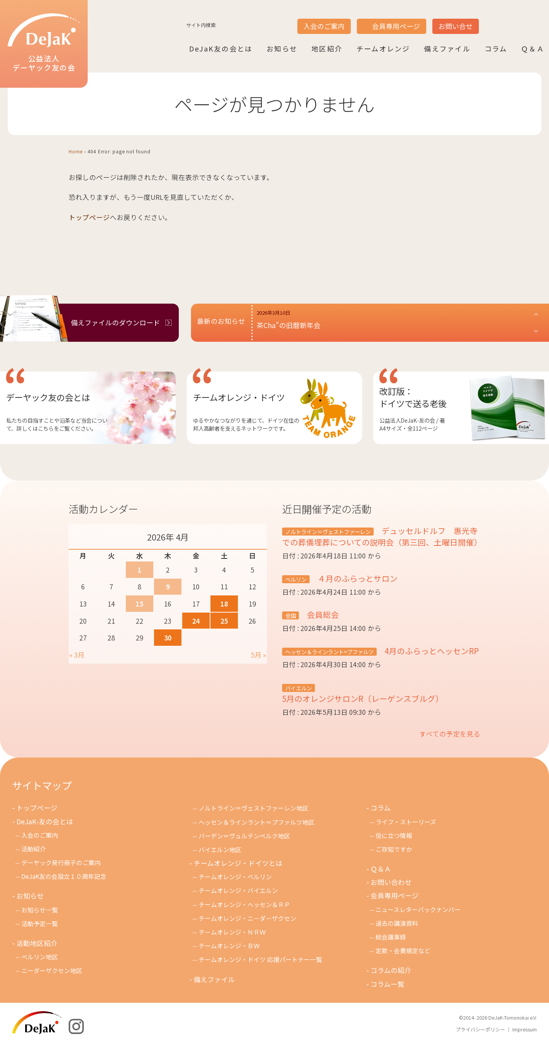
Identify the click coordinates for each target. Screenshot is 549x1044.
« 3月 (77, 655)
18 (224, 603)
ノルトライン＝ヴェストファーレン (328, 532)
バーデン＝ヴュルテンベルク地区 (244, 836)
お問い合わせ (391, 882)
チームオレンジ (383, 48)
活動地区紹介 (37, 943)
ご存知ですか (394, 849)
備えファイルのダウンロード (115, 322)
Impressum (524, 1029)
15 (139, 603)
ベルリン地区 (39, 956)
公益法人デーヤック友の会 (44, 42)
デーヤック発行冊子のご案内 (61, 862)
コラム (496, 48)
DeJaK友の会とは (220, 48)
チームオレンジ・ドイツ (239, 397)
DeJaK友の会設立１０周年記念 (63, 876)
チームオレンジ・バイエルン (238, 890)
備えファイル (447, 48)
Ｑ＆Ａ (532, 48)
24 (196, 621)
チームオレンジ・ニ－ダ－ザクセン (247, 918)
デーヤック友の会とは (48, 397)
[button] (398, 322)
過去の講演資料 (397, 923)
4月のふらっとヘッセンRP (431, 650)
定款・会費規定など (403, 950)
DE (517, 19)
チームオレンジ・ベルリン (235, 876)
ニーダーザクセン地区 (51, 970)
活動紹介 (33, 849)
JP (488, 19)
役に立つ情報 (394, 835)
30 (168, 637)
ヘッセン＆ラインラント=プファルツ (329, 652)
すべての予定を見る (449, 733)
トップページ (89, 217)
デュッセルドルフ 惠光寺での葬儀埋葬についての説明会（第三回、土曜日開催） (382, 536)
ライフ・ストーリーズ (406, 821)
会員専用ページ (396, 26)
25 (224, 621)
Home (76, 151)
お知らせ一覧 (39, 910)
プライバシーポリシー (480, 1029)
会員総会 (322, 614)
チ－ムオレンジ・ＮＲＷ (232, 932)
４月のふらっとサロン (357, 578)
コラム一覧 (388, 984)
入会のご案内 (324, 26)
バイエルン (298, 688)
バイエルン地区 (220, 849)
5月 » (258, 655)
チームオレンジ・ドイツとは (238, 863)
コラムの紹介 (391, 970)
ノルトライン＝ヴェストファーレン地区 (253, 808)
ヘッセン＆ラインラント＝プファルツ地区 (257, 822)
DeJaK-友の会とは (44, 821)
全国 (290, 615)
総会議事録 (391, 937)
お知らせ (281, 48)
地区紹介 (326, 48)
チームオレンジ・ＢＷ (229, 945)
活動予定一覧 (39, 923)
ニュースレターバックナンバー (418, 909)
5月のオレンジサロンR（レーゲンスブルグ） (362, 698)
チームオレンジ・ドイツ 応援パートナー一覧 (260, 959)
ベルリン (296, 579)
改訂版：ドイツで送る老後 (412, 397)
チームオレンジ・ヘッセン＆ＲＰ (244, 904)
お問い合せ (455, 26)
